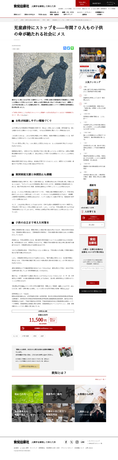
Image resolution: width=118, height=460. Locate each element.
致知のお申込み (30, 14)
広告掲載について (79, 447)
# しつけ (15, 336)
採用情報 (42, 448)
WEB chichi (42, 14)
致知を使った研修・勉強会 (54, 13)
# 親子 (42, 336)
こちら (25, 115)
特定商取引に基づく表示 (53, 447)
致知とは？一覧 (99, 379)
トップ (15, 20)
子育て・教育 (16, 49)
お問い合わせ (89, 447)
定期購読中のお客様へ (99, 13)
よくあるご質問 (24, 447)
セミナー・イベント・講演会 (84, 13)
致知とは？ (17, 14)
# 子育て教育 (25, 336)
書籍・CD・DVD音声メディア (68, 13)
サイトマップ (33, 447)
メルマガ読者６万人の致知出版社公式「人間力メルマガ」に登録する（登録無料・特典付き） (93, 262)
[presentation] (95, 275)
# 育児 (34, 336)
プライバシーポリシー (67, 447)
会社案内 (16, 447)
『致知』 (23, 286)
